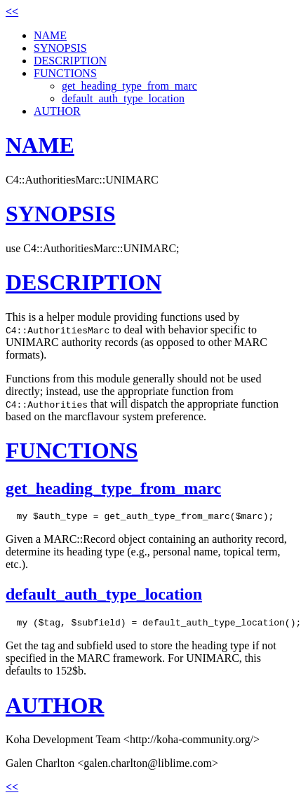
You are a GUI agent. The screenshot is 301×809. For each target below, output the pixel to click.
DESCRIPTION (70, 61)
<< (12, 12)
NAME (50, 35)
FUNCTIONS (65, 73)
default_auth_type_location (123, 98)
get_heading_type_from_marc (129, 86)
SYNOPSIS (60, 48)
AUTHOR (57, 111)
